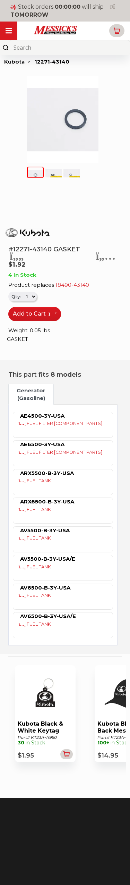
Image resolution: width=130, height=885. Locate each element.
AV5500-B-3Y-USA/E (47, 559)
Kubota (14, 61)
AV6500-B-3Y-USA (45, 587)
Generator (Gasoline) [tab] (31, 394)
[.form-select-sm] (29, 296)
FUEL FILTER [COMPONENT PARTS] (61, 423)
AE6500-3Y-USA (42, 444)
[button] (116, 30)
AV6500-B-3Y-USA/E (48, 616)
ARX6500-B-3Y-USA (47, 501)
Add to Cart (35, 313)
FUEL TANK (35, 480)
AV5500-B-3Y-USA (45, 530)
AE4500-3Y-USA (42, 415)
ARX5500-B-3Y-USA (47, 473)
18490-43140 (72, 285)
